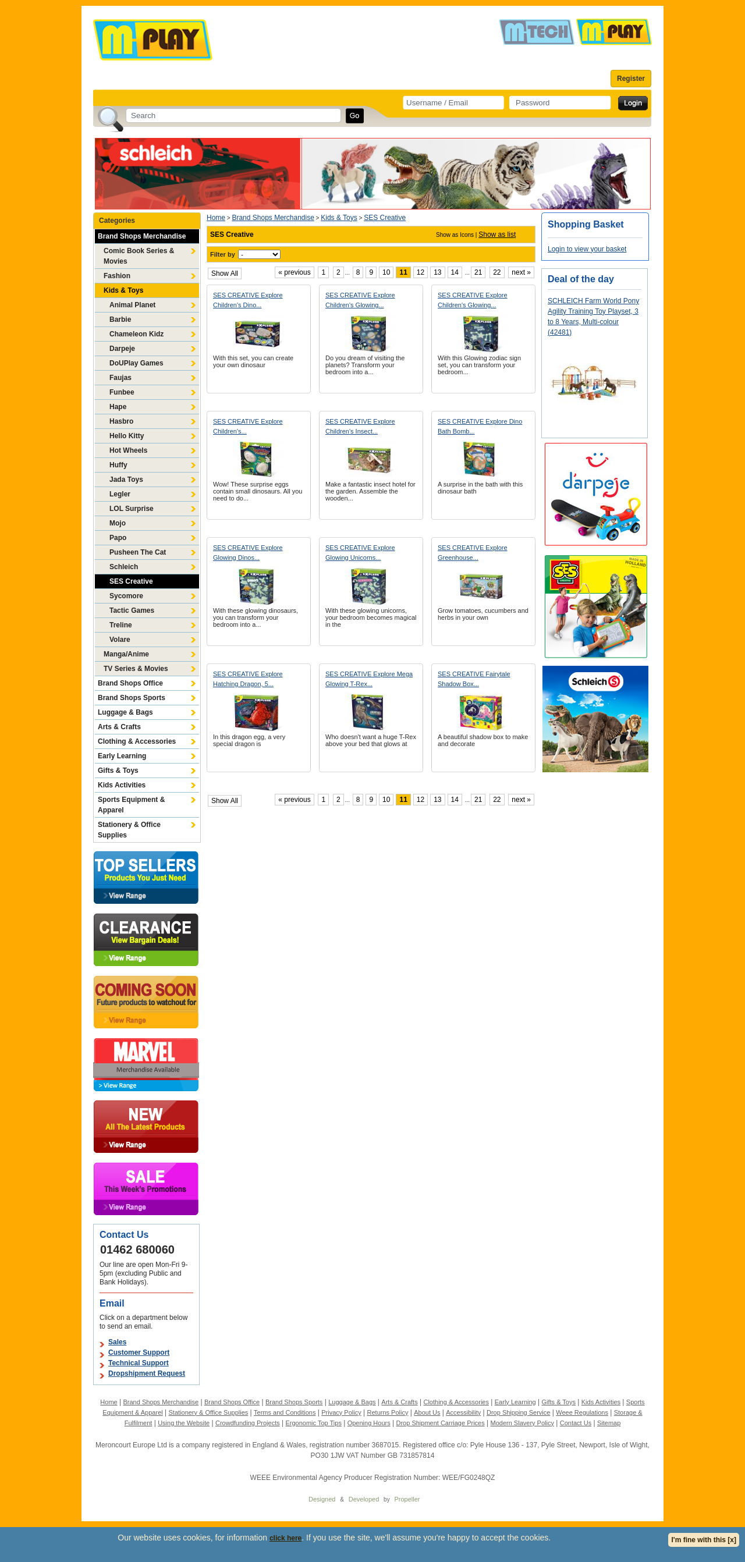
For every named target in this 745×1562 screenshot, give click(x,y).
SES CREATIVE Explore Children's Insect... (360, 426)
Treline (120, 625)
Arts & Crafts (119, 727)
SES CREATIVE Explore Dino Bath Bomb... (480, 426)
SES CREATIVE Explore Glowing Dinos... (248, 552)
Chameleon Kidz (136, 334)
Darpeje (122, 349)
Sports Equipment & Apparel (131, 805)
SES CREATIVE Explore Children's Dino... (248, 300)
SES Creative (131, 581)
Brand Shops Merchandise (142, 236)
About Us (427, 1412)
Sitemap (608, 1422)
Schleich (123, 567)
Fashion (117, 276)
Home (216, 218)
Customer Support (138, 1352)
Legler (119, 494)
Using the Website (184, 1422)
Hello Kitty (126, 436)
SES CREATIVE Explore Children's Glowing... (360, 300)
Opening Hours (369, 1422)
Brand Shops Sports (131, 698)
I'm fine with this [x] (703, 1540)
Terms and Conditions (284, 1412)
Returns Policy (388, 1412)
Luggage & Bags (125, 712)
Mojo (117, 523)
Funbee (121, 392)
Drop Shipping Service (518, 1412)
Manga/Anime (126, 654)
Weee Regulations (582, 1412)
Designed (321, 1499)
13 (437, 272)
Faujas (120, 378)
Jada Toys (126, 479)
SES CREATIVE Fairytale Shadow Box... (474, 678)
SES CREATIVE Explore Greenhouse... (473, 552)
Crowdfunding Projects (247, 1422)
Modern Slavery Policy (522, 1422)
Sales (117, 1342)
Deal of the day (581, 279)
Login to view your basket (587, 249)
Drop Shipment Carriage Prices (440, 1422)
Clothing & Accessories (137, 741)
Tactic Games (131, 610)
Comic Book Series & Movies (139, 256)
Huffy (118, 465)
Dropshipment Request (146, 1373)
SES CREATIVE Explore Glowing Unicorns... (360, 552)
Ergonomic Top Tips (313, 1422)
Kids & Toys (123, 290)
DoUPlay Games (136, 363)
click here (285, 1538)
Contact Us (575, 1422)
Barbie (120, 319)
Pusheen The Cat (137, 552)
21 (478, 272)
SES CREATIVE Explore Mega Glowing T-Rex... (369, 678)
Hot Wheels (128, 450)
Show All (224, 273)
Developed (364, 1499)
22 (497, 272)
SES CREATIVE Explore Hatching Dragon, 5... (248, 678)
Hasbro (121, 421)
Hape (117, 407)
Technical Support (138, 1363)
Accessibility (463, 1412)
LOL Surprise (131, 509)
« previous (294, 272)
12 (420, 272)
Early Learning (122, 756)
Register (631, 78)
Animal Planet (132, 305)
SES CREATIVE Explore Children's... (248, 426)
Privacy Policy (341, 1412)
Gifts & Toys (118, 770)
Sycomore (126, 596)
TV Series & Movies (136, 669)
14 (455, 272)
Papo (117, 538)
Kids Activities (122, 785)
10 (386, 272)
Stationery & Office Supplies (129, 830)
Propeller (407, 1499)
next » (521, 272)
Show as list (497, 234)
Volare (119, 640)
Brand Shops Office (130, 683)
